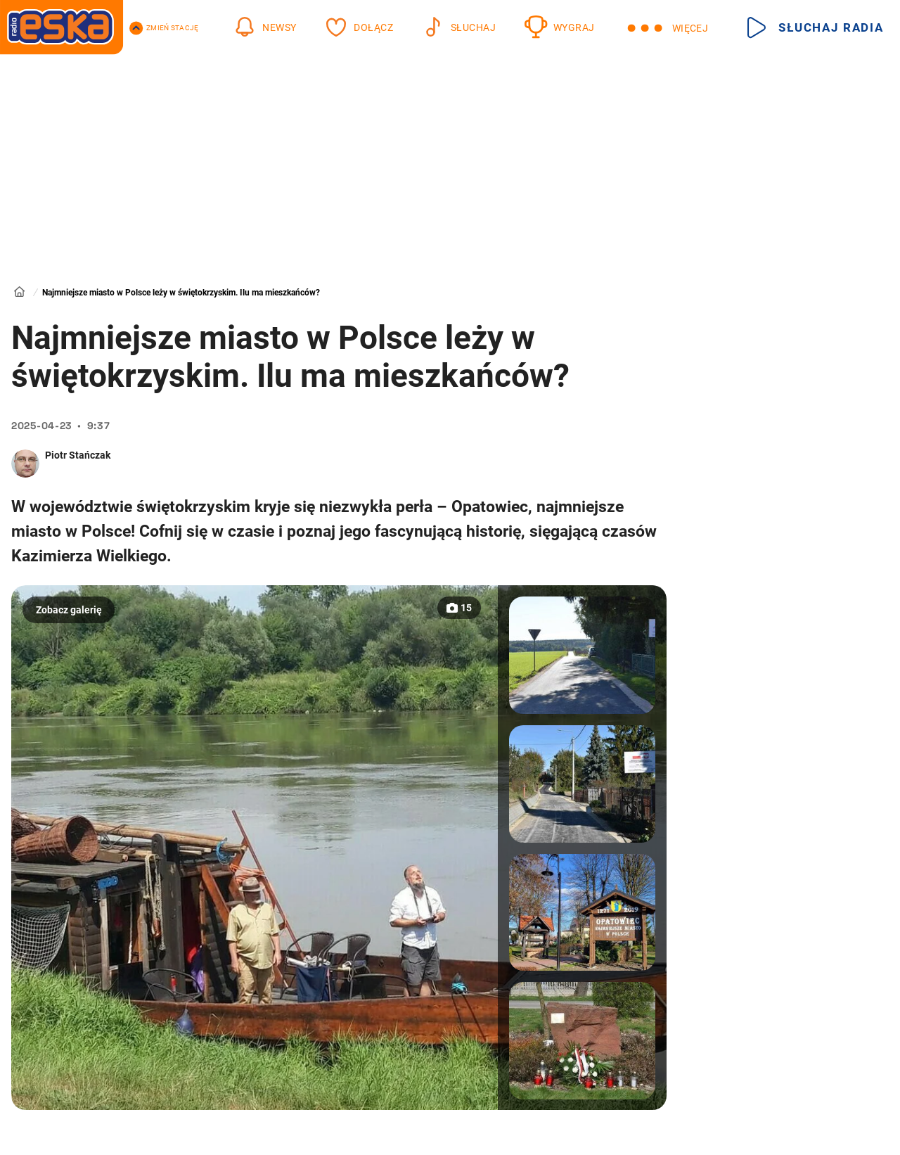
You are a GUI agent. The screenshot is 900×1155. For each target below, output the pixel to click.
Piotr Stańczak (77, 455)
